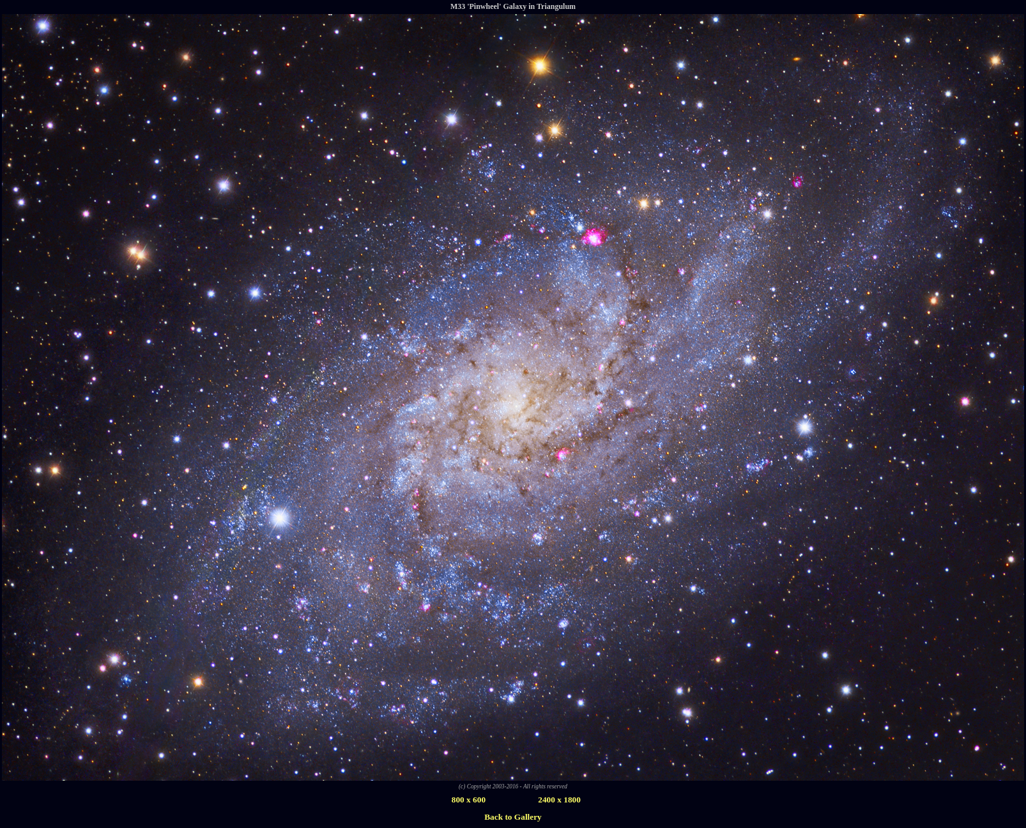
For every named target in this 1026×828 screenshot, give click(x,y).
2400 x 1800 (559, 799)
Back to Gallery (513, 817)
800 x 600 (469, 799)
